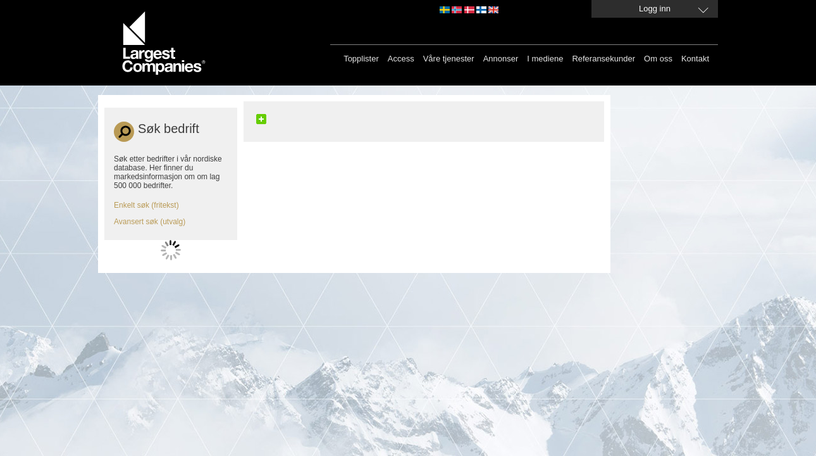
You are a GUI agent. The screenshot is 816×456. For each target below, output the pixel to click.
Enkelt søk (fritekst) (146, 205)
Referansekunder (603, 58)
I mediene (545, 58)
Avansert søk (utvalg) (149, 221)
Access (401, 58)
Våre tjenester (448, 58)
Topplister (361, 58)
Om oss (658, 58)
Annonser (501, 58)
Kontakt (695, 58)
